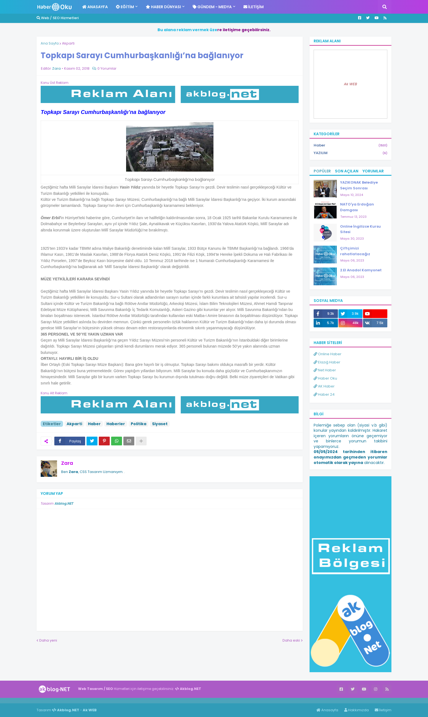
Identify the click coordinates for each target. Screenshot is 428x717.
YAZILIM (350, 153)
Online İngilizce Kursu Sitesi (360, 229)
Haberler (115, 424)
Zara (67, 463)
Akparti (68, 43)
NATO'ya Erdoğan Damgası (357, 207)
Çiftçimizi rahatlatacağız (355, 251)
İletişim (383, 710)
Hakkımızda (356, 710)
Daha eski (291, 640)
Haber (94, 424)
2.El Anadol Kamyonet (361, 270)
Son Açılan (346, 171)
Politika (138, 424)
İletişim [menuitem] (253, 7)
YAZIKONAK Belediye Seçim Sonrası (359, 185)
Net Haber (325, 370)
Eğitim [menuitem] (125, 7)
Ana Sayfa (50, 43)
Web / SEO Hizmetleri (58, 17)
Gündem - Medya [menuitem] (212, 7)
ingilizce (56, 700)
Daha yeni (48, 640)
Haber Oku (325, 378)
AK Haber (324, 386)
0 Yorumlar (107, 68)
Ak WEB (350, 84)
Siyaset (160, 424)
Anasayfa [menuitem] (95, 7)
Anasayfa (327, 710)
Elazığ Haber (327, 362)
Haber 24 (324, 394)
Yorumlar (373, 171)
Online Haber (327, 354)
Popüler (322, 171)
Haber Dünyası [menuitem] (163, 7)
